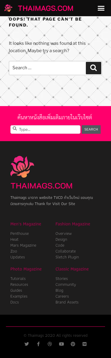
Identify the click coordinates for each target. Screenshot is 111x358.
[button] (101, 8)
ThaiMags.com (45, 8)
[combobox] (45, 129)
